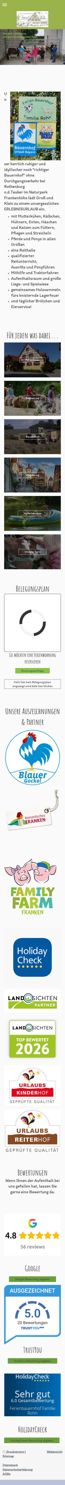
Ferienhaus (32, 359)
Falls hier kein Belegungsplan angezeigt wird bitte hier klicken (32, 684)
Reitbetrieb (32, 398)
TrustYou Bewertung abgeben (32, 1361)
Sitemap (8, 1456)
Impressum (10, 1465)
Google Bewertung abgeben (32, 1279)
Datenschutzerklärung (18, 1469)
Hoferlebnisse (32, 513)
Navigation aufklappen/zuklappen (32, 4)
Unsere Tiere (33, 551)
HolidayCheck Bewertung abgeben (31, 1440)
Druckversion (14, 1452)
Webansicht (54, 1452)
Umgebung (32, 475)
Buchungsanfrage (32, 670)
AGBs (6, 1474)
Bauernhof (32, 436)
